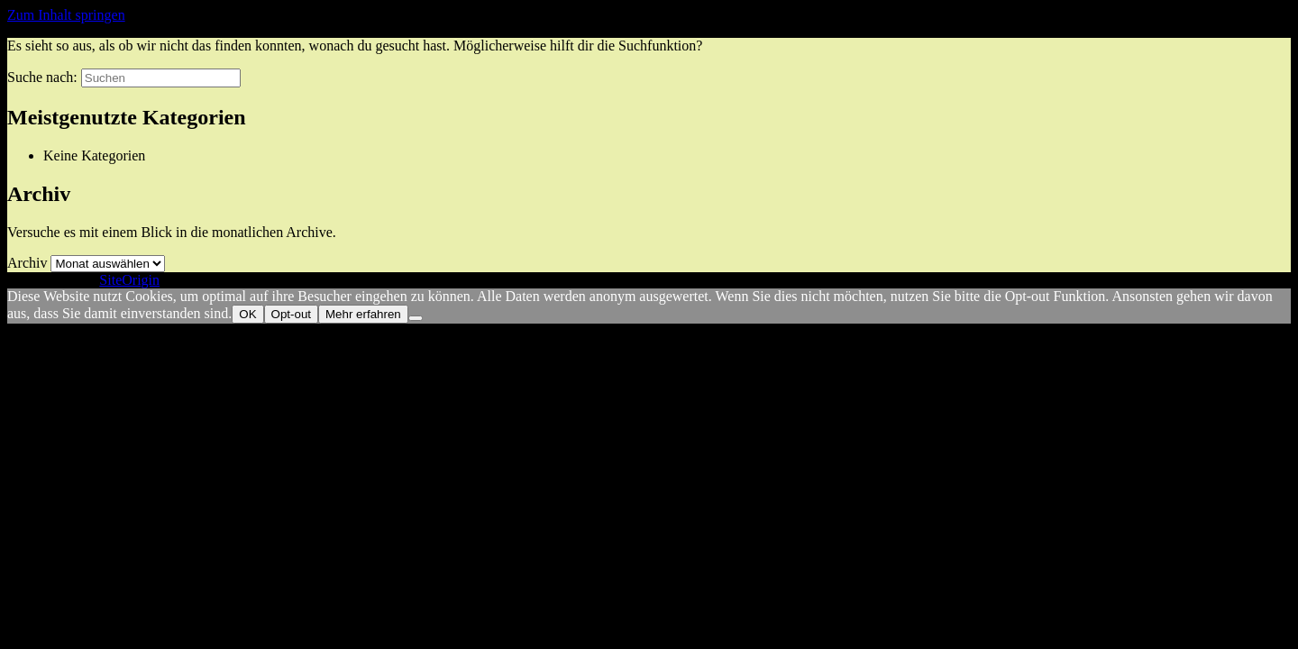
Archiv (27, 262)
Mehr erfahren (363, 314)
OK (247, 314)
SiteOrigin (129, 280)
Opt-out (291, 314)
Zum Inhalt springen (66, 15)
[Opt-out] (415, 318)
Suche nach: (42, 77)
